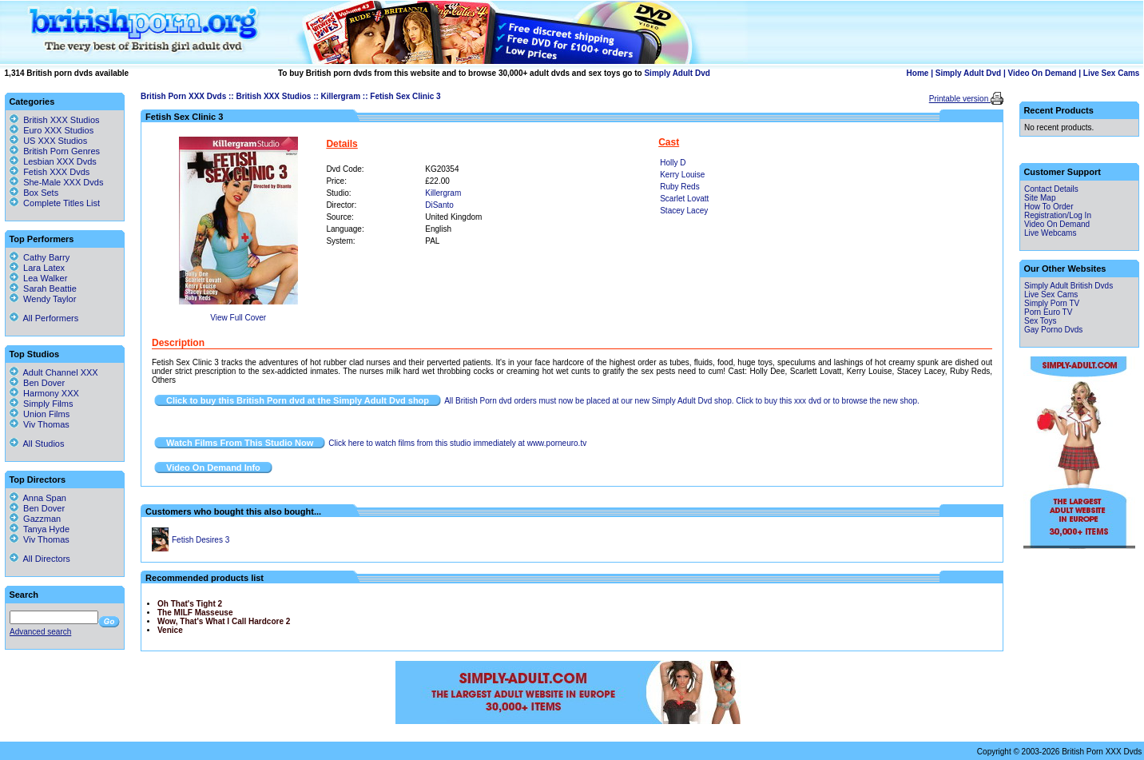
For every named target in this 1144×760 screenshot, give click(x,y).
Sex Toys (1040, 320)
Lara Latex (37, 268)
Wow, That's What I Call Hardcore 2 (223, 621)
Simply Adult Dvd (676, 73)
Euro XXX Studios (58, 130)
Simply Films (41, 403)
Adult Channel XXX (54, 372)
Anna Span (38, 498)
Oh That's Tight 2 (189, 603)
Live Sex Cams (1111, 73)
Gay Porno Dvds (1053, 329)
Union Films (40, 414)
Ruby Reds (679, 186)
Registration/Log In (1057, 215)
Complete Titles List (55, 203)
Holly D (672, 162)
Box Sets (40, 192)
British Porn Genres (61, 151)
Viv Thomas (40, 424)
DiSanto (439, 205)
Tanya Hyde (40, 529)
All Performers (44, 318)
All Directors (40, 558)
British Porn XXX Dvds (183, 96)
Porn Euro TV (1048, 312)
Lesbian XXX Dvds (60, 161)
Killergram (340, 96)
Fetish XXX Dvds (56, 172)
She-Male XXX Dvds (63, 182)
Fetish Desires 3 (200, 539)
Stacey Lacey (684, 210)
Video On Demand (1042, 73)
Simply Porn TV (1051, 303)
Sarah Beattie (43, 288)
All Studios (37, 443)
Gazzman (35, 518)
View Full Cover (238, 317)
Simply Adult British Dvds (1068, 285)
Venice (170, 630)
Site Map (1039, 197)
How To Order (1049, 206)
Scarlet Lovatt (684, 198)
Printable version (960, 98)
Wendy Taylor (43, 299)
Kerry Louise (682, 174)
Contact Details (1051, 189)
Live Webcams (1050, 233)
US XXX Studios (55, 140)
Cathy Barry (40, 257)
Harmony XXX (44, 393)
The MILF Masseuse (194, 612)
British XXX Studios (273, 96)
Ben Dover (37, 383)
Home (918, 73)
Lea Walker (38, 278)
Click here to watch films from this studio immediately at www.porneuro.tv (457, 443)
